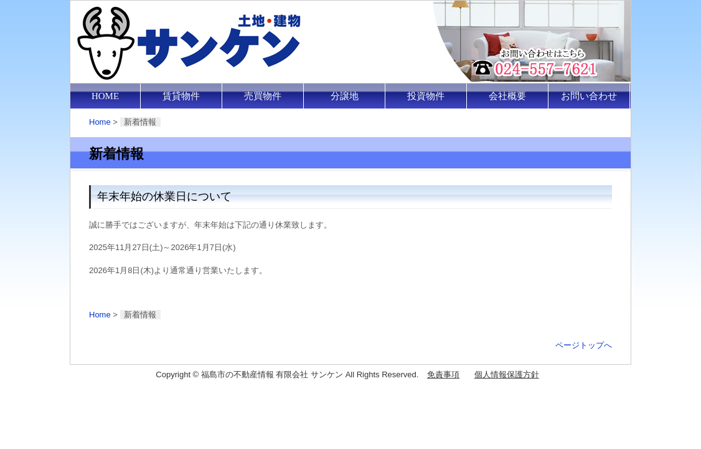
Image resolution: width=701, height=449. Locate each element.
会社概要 (507, 96)
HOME (105, 96)
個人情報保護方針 (506, 374)
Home (100, 122)
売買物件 (262, 96)
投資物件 (426, 96)
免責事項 (443, 374)
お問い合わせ (589, 96)
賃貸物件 (181, 96)
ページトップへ (583, 345)
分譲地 (345, 96)
